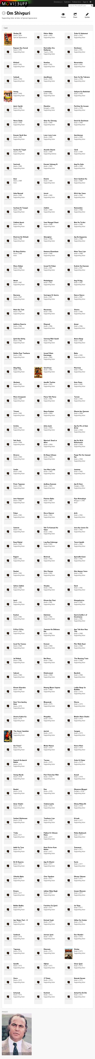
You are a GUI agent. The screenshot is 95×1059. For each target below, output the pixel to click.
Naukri (16, 789)
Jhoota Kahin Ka (19, 716)
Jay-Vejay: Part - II (20, 920)
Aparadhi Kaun (80, 557)
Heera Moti (78, 746)
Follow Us (76, 2)
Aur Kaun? (17, 746)
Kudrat (16, 615)
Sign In (85, 2)
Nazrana (16, 295)
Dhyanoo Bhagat (80, 789)
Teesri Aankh (79, 542)
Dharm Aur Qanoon (81, 411)
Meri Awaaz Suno (80, 571)
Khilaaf (16, 62)
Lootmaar (48, 91)
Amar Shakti (18, 804)
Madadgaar (48, 280)
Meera (76, 702)
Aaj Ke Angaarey (80, 237)
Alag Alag (17, 368)
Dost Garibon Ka (80, 179)
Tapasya (16, 949)
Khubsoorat (48, 673)
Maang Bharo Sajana (52, 687)
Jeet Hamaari (18, 498)
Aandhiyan (48, 77)
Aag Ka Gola (79, 164)
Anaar (76, 324)
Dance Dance (79, 295)
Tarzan (77, 397)
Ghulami (16, 382)
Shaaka (46, 586)
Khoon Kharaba (19, 687)
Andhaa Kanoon (50, 484)
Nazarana (47, 309)
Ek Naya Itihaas (50, 455)
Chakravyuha (49, 804)
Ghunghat (48, 237)
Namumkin (78, 208)
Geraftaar (48, 368)
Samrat (16, 528)
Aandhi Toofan (49, 382)
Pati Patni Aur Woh (51, 775)
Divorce (16, 455)
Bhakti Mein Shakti (81, 716)
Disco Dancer (49, 513)
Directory (58, 2)
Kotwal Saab (49, 920)
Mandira (47, 106)
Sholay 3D (17, 33)
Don (45, 789)
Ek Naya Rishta (19, 251)
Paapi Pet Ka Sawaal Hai (82, 456)
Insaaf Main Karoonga (48, 354)
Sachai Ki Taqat (19, 150)
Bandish (77, 673)
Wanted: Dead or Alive (50, 441)
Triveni (16, 411)
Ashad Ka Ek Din (80, 993)
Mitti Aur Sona (80, 193)
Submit (67, 2)
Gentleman (78, 135)
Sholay (76, 949)
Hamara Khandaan (51, 251)
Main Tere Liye (80, 251)
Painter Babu (49, 498)
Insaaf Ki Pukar (50, 266)
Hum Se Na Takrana (82, 77)
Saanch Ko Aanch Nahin (20, 761)
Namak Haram (79, 978)
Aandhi (16, 964)
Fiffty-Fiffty (18, 629)
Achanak (16, 993)
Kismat (46, 644)
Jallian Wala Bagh (51, 891)
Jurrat (46, 193)
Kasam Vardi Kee (20, 135)
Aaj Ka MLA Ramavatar (78, 441)
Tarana (46, 760)
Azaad (76, 775)
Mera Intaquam (19, 397)
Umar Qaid (78, 964)
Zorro (15, 978)
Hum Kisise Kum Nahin (50, 848)
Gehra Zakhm (18, 586)
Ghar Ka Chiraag (50, 121)
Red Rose (47, 658)
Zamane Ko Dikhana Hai (52, 630)
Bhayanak (47, 702)
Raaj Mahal (17, 542)
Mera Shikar (18, 266)
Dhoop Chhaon (79, 876)
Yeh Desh (17, 440)
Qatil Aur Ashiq (19, 339)
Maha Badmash (80, 833)
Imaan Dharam (80, 891)
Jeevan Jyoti (48, 935)
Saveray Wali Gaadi (51, 339)
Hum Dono (78, 382)
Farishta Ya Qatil (50, 905)
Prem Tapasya (19, 484)
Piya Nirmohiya (80, 498)
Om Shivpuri (18, 13)
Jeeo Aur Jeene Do (81, 528)
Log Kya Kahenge (51, 542)
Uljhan (46, 964)
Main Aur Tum (18, 309)
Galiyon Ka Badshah (82, 91)
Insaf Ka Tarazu (19, 644)
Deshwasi (78, 48)
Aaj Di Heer (78, 484)
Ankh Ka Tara (18, 847)
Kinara (16, 891)
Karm (76, 862)
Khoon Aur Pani (50, 600)
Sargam (77, 731)
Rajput (16, 557)
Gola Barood (18, 193)
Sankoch (16, 935)
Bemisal (47, 557)
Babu (76, 353)
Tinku (15, 833)
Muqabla (47, 716)
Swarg (15, 91)
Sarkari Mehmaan (20, 818)
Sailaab (16, 77)
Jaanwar (77, 469)
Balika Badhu (18, 905)
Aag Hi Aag (78, 280)
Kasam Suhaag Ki (51, 164)
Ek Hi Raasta (18, 862)
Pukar (15, 513)
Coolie (15, 469)
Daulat (16, 571)
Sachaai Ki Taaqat (20, 208)
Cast (6, 28)
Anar (15, 179)
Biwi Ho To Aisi (79, 222)
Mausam (47, 949)
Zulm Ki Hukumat (81, 33)
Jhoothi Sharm (49, 150)
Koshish (47, 993)
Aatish (46, 731)
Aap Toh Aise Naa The (81, 630)
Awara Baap (78, 339)
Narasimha (78, 62)
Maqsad (47, 324)
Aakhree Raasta (19, 324)
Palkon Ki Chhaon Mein (51, 834)
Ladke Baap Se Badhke (80, 688)
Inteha (16, 426)
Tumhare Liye (49, 818)
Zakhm (46, 208)
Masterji (77, 368)
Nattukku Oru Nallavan (49, 49)
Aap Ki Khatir (49, 862)
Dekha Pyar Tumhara (21, 353)
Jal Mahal (17, 658)
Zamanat (77, 847)
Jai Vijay (77, 905)
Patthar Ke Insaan (81, 106)
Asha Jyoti (48, 426)
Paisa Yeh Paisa (50, 397)
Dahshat (47, 615)
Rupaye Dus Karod (20, 48)
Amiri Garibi (18, 106)
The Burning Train (81, 658)
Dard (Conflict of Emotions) (80, 616)
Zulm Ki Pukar (79, 760)
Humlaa (47, 62)
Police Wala (48, 33)
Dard (76, 586)
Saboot (16, 673)
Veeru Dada (17, 121)
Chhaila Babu (18, 876)
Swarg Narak (18, 775)
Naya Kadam (49, 411)
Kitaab (76, 818)
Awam (15, 280)
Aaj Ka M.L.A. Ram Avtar (81, 427)
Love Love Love (50, 135)
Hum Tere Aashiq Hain (20, 703)
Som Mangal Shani (51, 222)
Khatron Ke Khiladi (20, 237)
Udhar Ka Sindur (80, 920)
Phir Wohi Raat (80, 644)
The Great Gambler (21, 731)
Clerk (76, 150)
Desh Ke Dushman (81, 121)
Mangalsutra (79, 600)
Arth (75, 513)
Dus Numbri (78, 935)
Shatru (76, 309)
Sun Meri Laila (49, 469)
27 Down (47, 978)
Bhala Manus (49, 746)
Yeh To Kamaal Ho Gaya (51, 529)
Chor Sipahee (49, 876)
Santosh (16, 164)
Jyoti (15, 600)
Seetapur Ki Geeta (51, 295)
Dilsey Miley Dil (80, 804)
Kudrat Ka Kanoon (81, 266)
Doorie (46, 179)
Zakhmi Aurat (18, 222)
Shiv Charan (48, 571)
